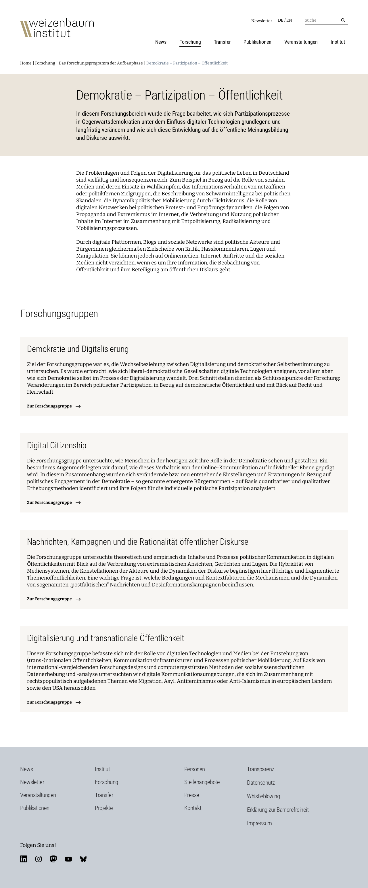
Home (26, 63)
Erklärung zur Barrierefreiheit (277, 809)
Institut (338, 42)
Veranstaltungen (301, 42)
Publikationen (257, 42)
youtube (68, 858)
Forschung (190, 42)
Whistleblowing (263, 796)
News (160, 42)
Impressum (259, 823)
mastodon (53, 858)
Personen (194, 769)
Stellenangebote (202, 782)
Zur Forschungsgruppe (49, 406)
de (280, 20)
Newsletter (261, 20)
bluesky (83, 858)
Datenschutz (261, 782)
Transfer (222, 42)
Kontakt (193, 808)
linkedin (23, 858)
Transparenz (260, 769)
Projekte (104, 808)
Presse (191, 795)
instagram (38, 858)
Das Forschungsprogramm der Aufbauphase (101, 63)
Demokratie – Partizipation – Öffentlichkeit (187, 63)
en (289, 20)
